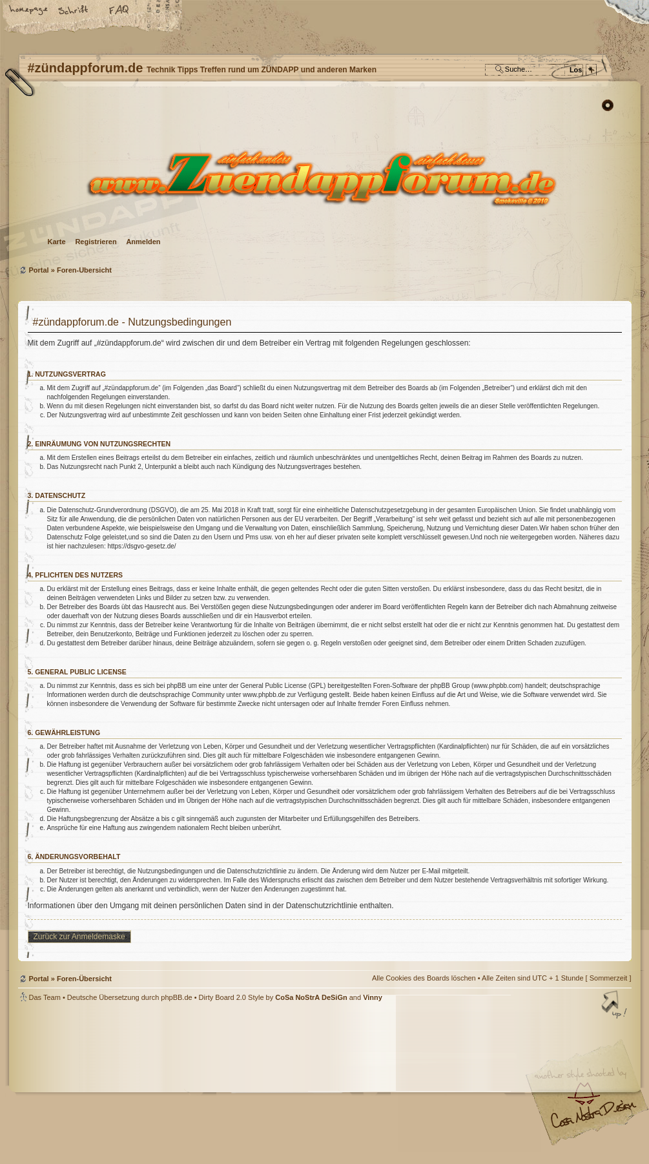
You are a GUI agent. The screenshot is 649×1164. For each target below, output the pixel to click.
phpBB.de (176, 997)
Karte (57, 241)
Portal (39, 270)
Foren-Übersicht (323, 178)
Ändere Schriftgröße (74, 11)
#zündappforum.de (221, 1085)
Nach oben (615, 1006)
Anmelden (143, 241)
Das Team (45, 997)
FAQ (119, 11)
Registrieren (95, 241)
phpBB (163, 1083)
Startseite (29, 11)
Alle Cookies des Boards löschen (424, 978)
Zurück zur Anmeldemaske (79, 936)
